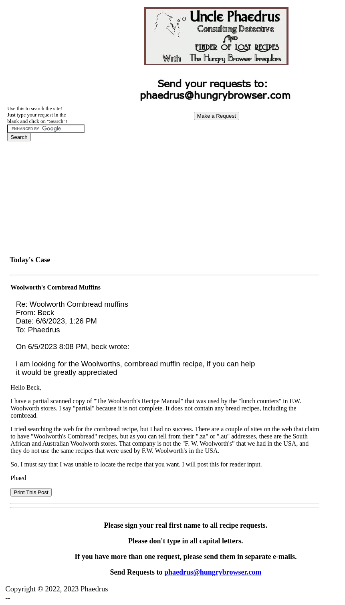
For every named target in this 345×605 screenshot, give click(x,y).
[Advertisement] (216, 183)
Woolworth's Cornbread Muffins (55, 287)
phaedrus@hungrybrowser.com (212, 572)
